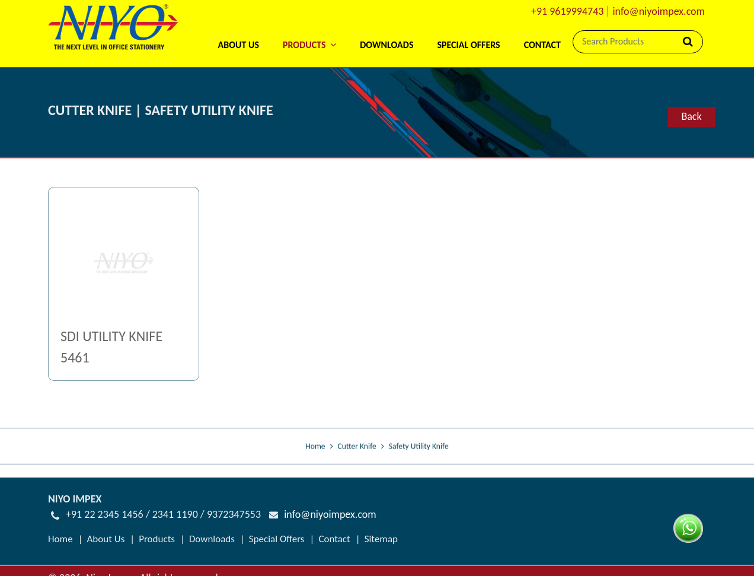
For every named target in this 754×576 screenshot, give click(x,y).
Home (315, 447)
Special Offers (468, 44)
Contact (542, 44)
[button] (309, 29)
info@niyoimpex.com (658, 11)
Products (157, 538)
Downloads (386, 44)
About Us (238, 44)
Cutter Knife (357, 447)
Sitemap (381, 538)
